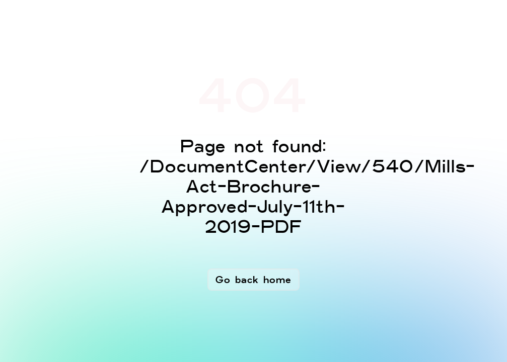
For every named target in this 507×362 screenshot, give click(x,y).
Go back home (253, 279)
